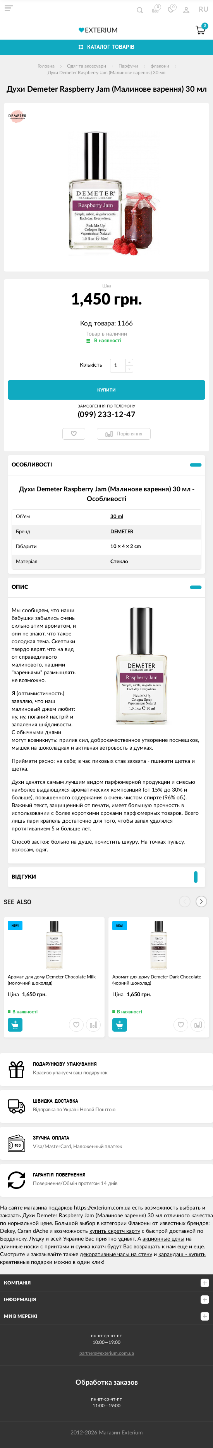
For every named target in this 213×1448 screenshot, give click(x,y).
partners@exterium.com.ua (106, 1353)
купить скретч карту (114, 1231)
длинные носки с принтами (34, 1247)
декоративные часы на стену (116, 1254)
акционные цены (163, 1239)
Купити (106, 390)
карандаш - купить (182, 1254)
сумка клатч (91, 1247)
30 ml (116, 516)
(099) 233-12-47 (107, 415)
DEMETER (121, 531)
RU (203, 9)
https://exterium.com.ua (102, 1208)
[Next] (201, 901)
